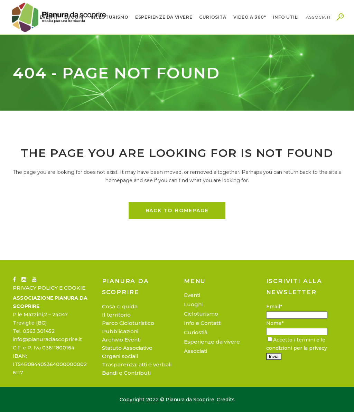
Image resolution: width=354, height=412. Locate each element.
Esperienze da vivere (212, 341)
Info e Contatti (203, 323)
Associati (195, 351)
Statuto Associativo (127, 348)
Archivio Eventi (121, 339)
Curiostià (195, 332)
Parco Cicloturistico (128, 323)
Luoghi (193, 304)
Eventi (192, 295)
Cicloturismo (201, 313)
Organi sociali (120, 356)
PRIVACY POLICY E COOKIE (49, 287)
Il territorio (116, 314)
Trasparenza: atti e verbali (136, 364)
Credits (226, 399)
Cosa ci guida (120, 306)
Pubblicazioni (120, 331)
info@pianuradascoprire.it (47, 339)
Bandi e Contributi (126, 372)
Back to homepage (177, 210)
